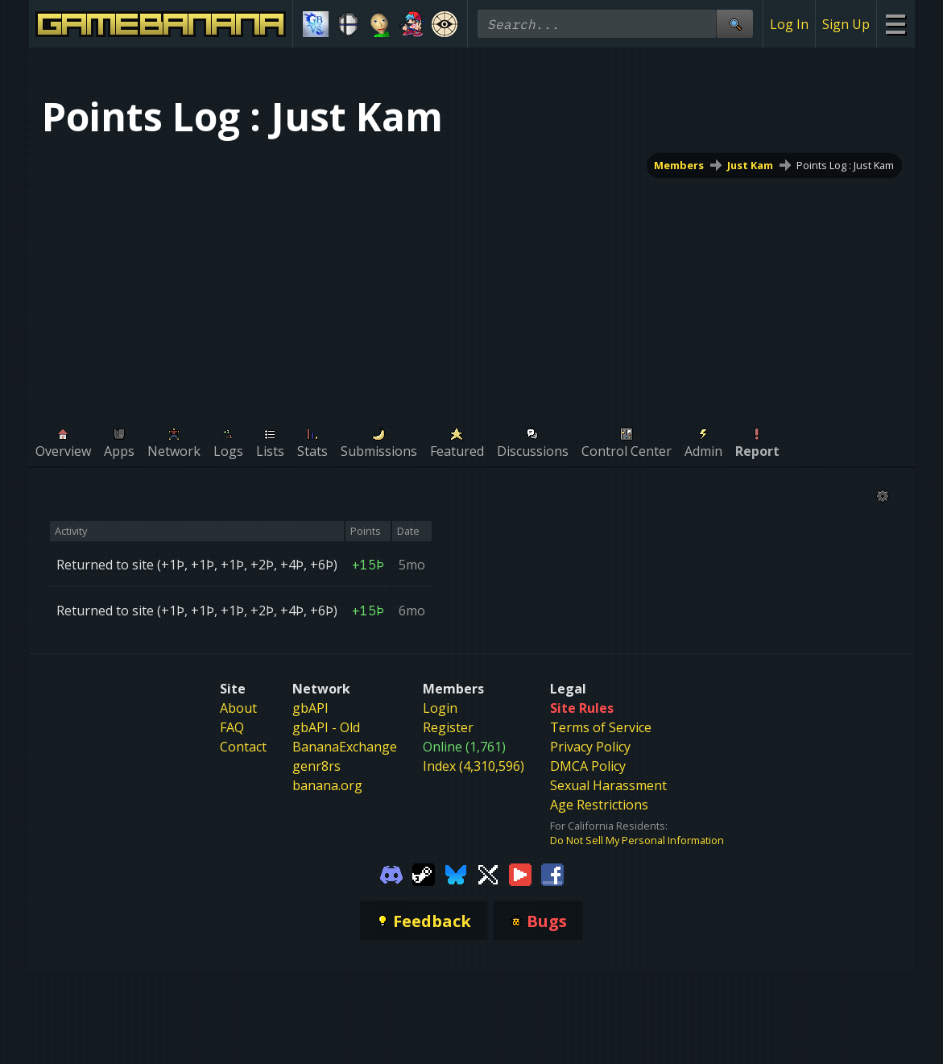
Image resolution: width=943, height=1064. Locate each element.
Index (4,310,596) (473, 766)
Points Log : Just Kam (845, 165)
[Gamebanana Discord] (391, 873)
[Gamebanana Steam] (423, 873)
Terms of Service (600, 727)
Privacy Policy (590, 747)
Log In (789, 24)
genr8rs (316, 766)
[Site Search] (734, 24)
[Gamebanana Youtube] (520, 873)
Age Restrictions (599, 805)
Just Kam (750, 165)
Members (679, 165)
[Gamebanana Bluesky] (456, 873)
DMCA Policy (588, 766)
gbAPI (310, 708)
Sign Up (846, 24)
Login (440, 708)
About (238, 708)
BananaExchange (344, 747)
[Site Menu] (895, 24)
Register (448, 727)
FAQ (232, 727)
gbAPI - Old (326, 727)
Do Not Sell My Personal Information (637, 840)
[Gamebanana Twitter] (488, 873)
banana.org (327, 785)
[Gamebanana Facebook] (552, 873)
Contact (243, 747)
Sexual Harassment (608, 785)
